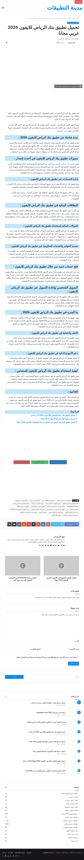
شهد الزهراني (71, 42)
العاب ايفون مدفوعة (71, 807)
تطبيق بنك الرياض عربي (72, 509)
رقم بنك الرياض (42, 512)
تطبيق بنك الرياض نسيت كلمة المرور (56, 509)
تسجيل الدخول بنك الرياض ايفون (21, 503)
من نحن (4, 852)
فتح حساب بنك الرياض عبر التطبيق (28, 512)
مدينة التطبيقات (62, 131)
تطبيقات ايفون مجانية (64, 18)
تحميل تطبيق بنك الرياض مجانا (53, 503)
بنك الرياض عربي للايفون (21, 500)
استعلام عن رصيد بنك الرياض (64, 500)
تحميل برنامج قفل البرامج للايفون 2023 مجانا (58, 419)
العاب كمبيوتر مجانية (71, 810)
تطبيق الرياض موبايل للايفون (38, 506)
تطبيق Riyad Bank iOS (72, 506)
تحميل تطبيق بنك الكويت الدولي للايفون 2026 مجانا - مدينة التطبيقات (55, 597)
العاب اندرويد (73, 797)
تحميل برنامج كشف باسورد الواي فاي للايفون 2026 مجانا (47, 741)
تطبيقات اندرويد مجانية (70, 820)
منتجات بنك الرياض (56, 515)
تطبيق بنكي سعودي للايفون (38, 509)
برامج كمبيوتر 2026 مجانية (69, 814)
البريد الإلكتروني (73, 649)
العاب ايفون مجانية (72, 804)
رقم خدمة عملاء (72, 834)
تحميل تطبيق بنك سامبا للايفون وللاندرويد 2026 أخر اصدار (53, 415)
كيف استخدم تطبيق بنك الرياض (70, 515)
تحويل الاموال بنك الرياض (37, 503)
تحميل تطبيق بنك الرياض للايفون (70, 503)
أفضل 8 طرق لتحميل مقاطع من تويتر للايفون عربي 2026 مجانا (45, 771)
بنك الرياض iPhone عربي (48, 500)
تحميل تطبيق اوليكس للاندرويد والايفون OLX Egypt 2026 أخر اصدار (44, 761)
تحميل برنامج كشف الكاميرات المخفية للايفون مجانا (49, 751)
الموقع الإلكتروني (35, 649)
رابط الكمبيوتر (58, 462)
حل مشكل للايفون (72, 831)
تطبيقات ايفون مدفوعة (70, 827)
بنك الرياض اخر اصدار (35, 500)
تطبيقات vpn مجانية (71, 817)
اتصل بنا (10, 852)
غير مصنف (74, 841)
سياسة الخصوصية (20, 852)
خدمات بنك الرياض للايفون (71, 512)
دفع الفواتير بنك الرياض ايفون (56, 512)
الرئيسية (75, 18)
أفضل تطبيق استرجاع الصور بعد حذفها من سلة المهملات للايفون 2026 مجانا (46, 422)
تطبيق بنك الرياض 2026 (23, 506)
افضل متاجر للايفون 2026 (69, 793)
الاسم (77, 641)
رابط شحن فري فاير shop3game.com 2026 (50, 712)
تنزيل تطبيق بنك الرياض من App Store (19, 509)
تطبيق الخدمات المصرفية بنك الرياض (56, 506)
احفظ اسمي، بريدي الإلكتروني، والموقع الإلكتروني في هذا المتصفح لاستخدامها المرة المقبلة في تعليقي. (46, 657)
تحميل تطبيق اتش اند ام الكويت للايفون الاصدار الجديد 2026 (46, 722)
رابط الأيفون (21, 462)
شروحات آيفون (73, 837)
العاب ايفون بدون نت (71, 800)
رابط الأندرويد (40, 462)
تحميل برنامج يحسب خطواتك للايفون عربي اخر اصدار (48, 703)
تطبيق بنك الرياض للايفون (65, 164)
